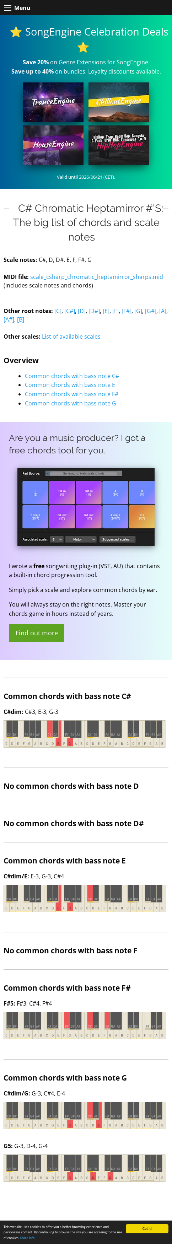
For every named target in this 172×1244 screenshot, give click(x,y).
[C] (57, 311)
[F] (115, 311)
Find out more (37, 633)
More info (27, 1238)
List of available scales (71, 336)
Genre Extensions (82, 62)
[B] (20, 319)
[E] (106, 311)
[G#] (150, 311)
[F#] (126, 311)
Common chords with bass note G (70, 403)
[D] (82, 311)
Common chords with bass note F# (71, 394)
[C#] (69, 311)
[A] (162, 311)
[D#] (94, 311)
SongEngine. (133, 62)
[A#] (9, 319)
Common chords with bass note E (70, 385)
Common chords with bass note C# (72, 376)
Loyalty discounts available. (124, 71)
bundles (74, 71)
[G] (138, 311)
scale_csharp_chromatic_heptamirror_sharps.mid (96, 277)
